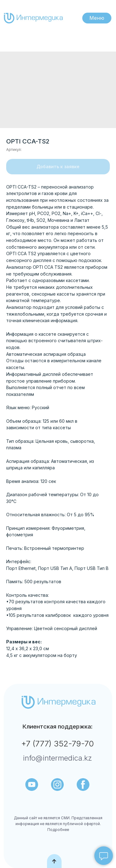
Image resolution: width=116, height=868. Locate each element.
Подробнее (58, 830)
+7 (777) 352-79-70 (57, 743)
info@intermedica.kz (57, 758)
